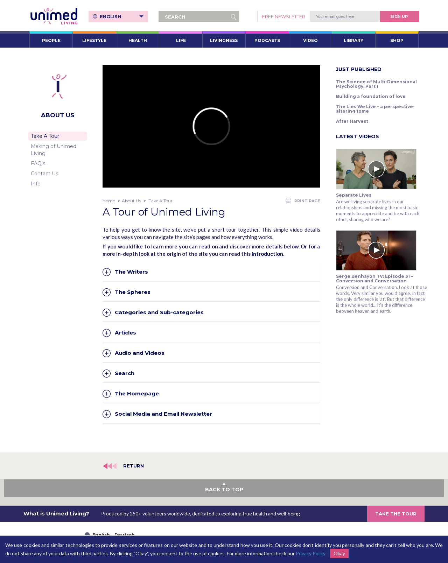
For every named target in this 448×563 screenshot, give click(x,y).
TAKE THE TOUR (395, 513)
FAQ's (38, 163)
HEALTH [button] (137, 40)
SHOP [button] (397, 40)
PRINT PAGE (303, 200)
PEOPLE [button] (51, 40)
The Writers (131, 271)
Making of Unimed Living (53, 149)
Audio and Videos (139, 352)
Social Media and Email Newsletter (163, 413)
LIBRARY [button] (353, 40)
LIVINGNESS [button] (224, 40)
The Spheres (132, 291)
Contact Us (44, 173)
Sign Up (399, 16)
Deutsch (124, 534)
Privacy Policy (311, 553)
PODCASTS (267, 40)
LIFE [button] (181, 40)
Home (109, 200)
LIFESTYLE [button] (94, 40)
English (122, 16)
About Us (131, 200)
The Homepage (137, 393)
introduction (267, 254)
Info (36, 184)
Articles (125, 332)
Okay (339, 553)
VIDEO (310, 40)
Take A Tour (45, 136)
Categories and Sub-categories (159, 312)
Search (124, 373)
